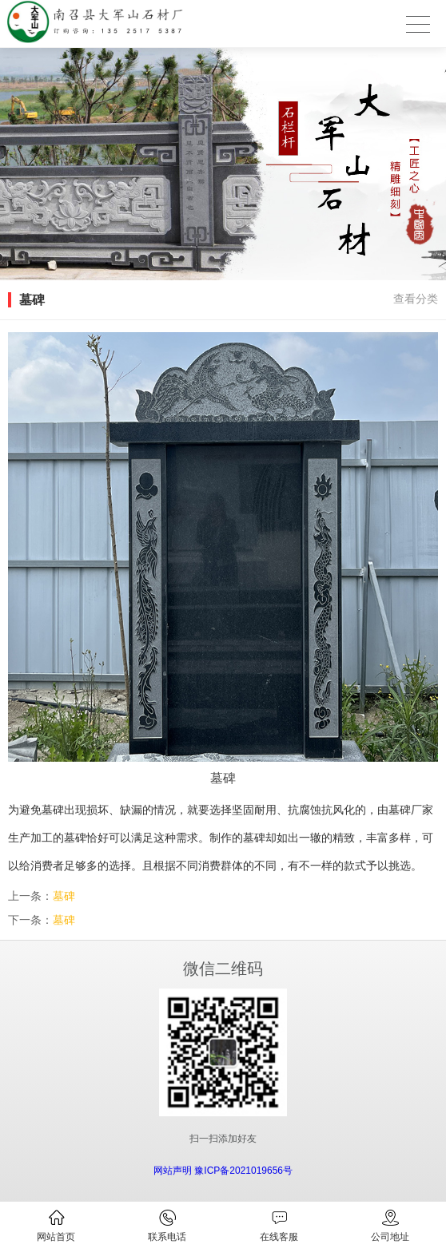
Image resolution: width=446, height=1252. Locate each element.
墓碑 (64, 895)
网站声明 (172, 1170)
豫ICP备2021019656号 (243, 1170)
